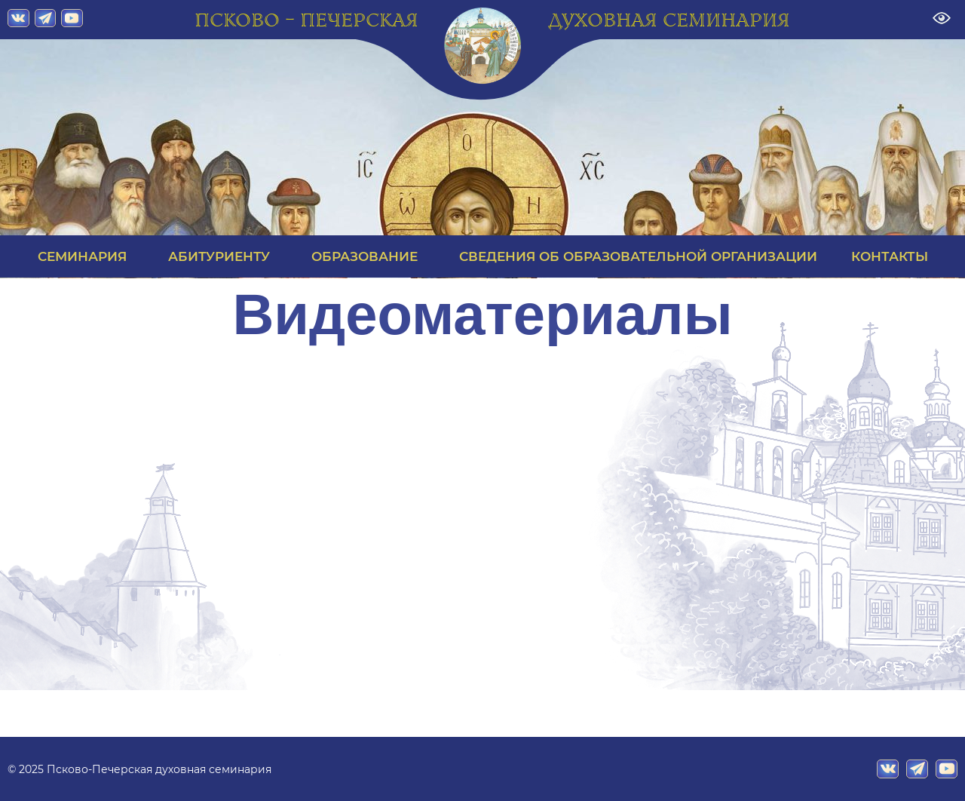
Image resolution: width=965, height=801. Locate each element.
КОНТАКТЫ (889, 256)
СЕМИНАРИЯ (86, 256)
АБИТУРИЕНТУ (222, 256)
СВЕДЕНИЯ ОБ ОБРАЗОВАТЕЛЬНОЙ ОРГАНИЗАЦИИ (638, 256)
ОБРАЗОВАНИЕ (368, 256)
